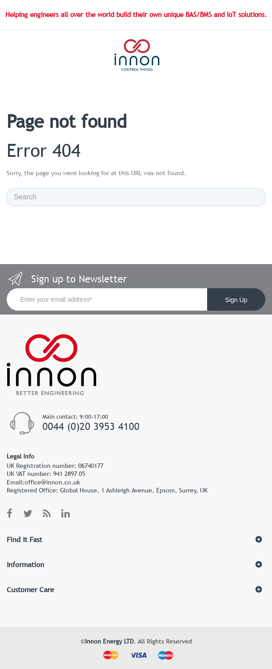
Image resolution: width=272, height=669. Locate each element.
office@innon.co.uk (52, 482)
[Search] (136, 197)
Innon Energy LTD (109, 641)
